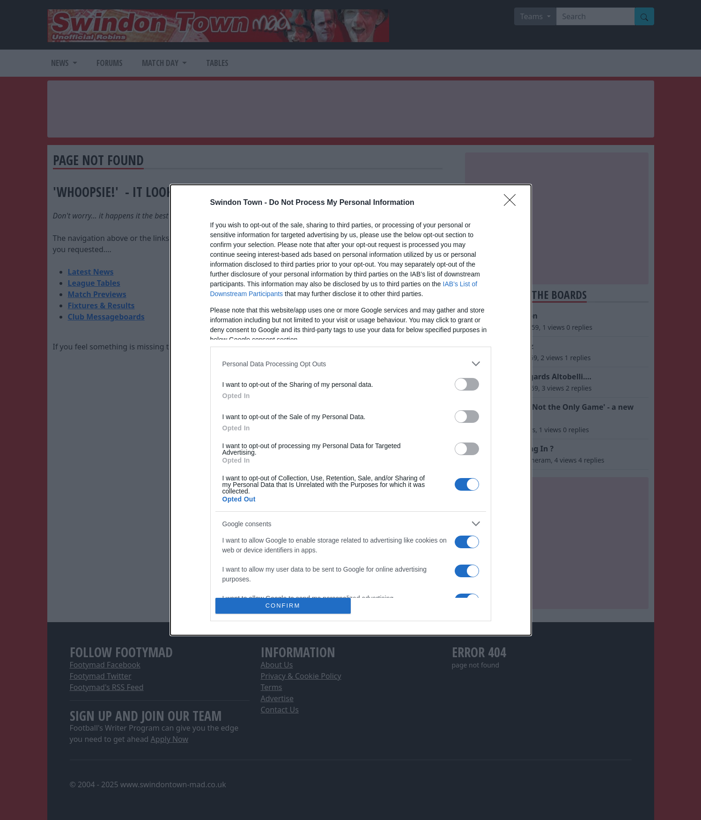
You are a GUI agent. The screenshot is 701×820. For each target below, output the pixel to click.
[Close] (513, 203)
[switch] (467, 384)
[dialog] (350, 410)
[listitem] (350, 364)
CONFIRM (283, 605)
